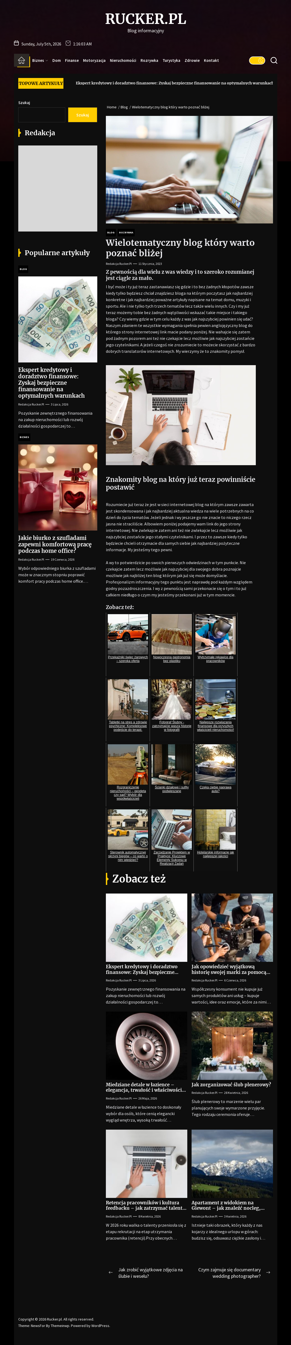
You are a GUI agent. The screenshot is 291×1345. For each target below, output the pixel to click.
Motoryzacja (94, 60)
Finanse (72, 60)
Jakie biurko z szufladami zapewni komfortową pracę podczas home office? (55, 544)
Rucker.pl (145, 19)
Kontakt (211, 60)
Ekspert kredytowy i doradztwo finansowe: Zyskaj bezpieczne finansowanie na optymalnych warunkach (166, 83)
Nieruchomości (123, 60)
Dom (56, 60)
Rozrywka (149, 60)
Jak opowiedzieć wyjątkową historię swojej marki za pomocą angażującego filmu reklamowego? (232, 972)
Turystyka (171, 60)
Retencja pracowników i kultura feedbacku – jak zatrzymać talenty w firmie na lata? (145, 1208)
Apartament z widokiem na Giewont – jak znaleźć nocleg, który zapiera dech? (226, 1208)
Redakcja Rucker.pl (119, 264)
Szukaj (24, 102)
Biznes (40, 60)
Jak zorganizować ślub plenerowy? (231, 1085)
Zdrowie (192, 60)
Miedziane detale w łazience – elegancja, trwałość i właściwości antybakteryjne (144, 1090)
